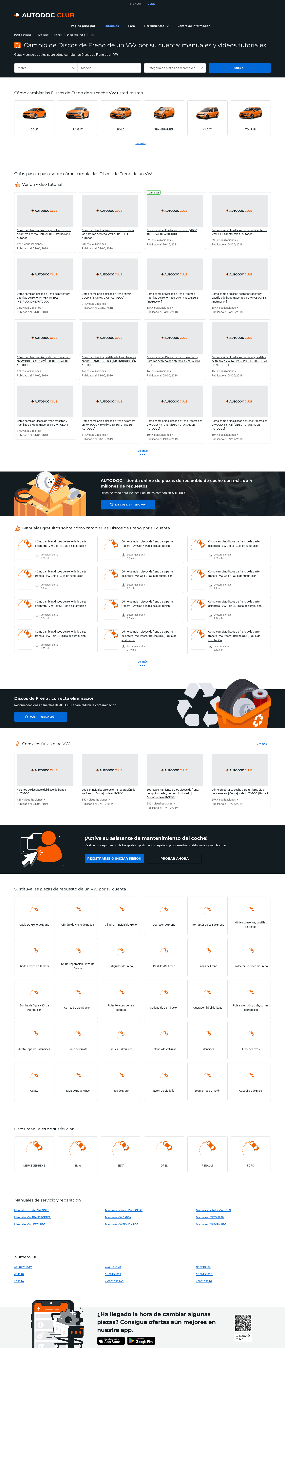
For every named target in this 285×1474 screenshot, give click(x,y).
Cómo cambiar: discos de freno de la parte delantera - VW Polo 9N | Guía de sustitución (235, 604)
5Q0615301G (204, 1274)
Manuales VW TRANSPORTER (32, 1217)
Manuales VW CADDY (118, 1217)
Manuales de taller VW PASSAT (123, 1210)
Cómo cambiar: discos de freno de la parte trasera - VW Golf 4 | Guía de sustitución (147, 543)
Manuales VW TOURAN (210, 1217)
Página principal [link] (23, 34)
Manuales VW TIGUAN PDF (121, 1224)
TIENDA (135, 4)
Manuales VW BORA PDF (211, 1224)
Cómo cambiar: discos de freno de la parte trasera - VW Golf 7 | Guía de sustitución (233, 574)
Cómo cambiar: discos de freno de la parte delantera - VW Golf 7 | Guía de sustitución (147, 574)
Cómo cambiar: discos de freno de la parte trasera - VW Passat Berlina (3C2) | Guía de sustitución (234, 636)
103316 (19, 1281)
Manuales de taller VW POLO (213, 1210)
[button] (156, 26)
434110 (19, 1274)
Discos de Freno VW (128, 504)
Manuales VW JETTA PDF (29, 1224)
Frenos (58, 34)
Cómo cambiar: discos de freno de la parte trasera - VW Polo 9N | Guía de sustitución (60, 634)
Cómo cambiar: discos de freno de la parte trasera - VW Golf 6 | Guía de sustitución (147, 604)
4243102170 (113, 1267)
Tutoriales (43, 34)
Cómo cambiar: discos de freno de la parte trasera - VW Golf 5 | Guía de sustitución (60, 574)
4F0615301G (204, 1281)
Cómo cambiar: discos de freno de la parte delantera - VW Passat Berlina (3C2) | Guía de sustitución (149, 636)
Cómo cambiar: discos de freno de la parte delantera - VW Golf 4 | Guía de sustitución (60, 543)
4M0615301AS (114, 1281)
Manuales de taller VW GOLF (31, 1210)
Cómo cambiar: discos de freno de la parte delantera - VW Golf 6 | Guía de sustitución (60, 604)
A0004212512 (23, 1267)
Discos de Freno (76, 34)
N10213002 (203, 1267)
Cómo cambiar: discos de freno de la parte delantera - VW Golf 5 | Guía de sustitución (233, 543)
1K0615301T (113, 1274)
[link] (83, 26)
